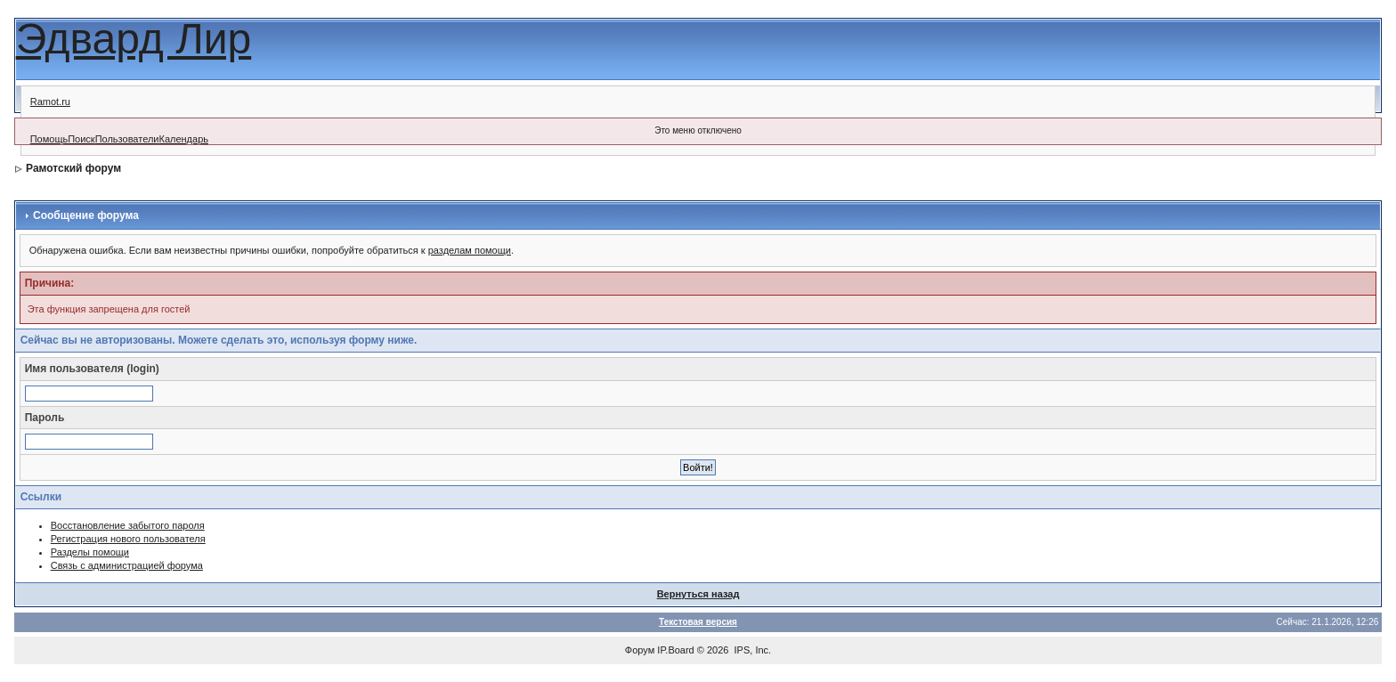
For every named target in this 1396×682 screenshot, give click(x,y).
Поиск (81, 139)
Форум (639, 650)
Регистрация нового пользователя (128, 538)
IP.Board (675, 650)
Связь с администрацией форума (127, 565)
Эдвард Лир (134, 38)
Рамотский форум (73, 168)
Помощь (49, 139)
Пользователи (127, 139)
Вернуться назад (698, 594)
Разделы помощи (90, 552)
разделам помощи (469, 250)
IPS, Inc (752, 650)
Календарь (183, 139)
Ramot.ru (50, 101)
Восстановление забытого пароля (128, 525)
